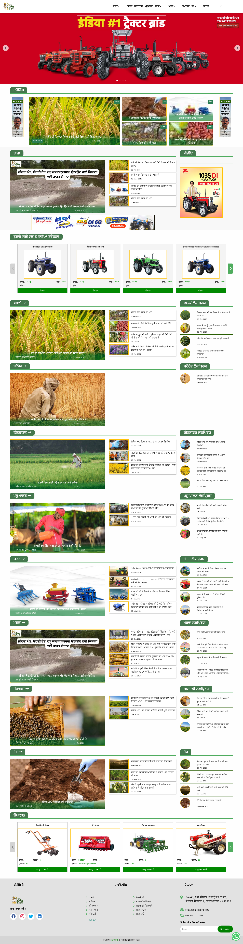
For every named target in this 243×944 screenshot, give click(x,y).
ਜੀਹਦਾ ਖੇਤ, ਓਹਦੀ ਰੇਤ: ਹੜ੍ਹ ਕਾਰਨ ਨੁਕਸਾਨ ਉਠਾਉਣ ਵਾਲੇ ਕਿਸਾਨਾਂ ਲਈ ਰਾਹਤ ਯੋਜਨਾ (57, 206)
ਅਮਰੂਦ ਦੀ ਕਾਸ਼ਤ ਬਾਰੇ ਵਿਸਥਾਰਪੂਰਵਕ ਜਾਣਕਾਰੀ (210, 352)
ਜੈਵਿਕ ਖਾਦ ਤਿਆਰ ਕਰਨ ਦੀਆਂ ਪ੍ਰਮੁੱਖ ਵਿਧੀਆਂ (150, 442)
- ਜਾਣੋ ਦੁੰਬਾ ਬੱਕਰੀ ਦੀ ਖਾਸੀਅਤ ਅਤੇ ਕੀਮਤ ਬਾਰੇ (151, 518)
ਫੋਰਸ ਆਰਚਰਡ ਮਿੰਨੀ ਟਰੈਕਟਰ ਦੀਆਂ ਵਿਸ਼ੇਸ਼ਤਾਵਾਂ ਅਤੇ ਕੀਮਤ (210, 609)
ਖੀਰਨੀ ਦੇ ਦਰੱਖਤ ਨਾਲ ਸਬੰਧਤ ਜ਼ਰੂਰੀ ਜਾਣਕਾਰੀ (213, 338)
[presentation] (6, 48)
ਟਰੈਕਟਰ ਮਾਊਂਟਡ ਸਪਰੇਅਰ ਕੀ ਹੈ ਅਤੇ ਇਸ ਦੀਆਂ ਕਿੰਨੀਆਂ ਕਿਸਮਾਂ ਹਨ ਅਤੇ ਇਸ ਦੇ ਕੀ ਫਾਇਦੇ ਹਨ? (151, 606)
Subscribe (225, 929)
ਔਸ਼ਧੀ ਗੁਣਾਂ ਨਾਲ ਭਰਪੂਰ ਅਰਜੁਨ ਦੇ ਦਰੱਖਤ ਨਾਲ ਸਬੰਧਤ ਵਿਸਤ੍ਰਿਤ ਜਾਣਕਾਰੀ (151, 787)
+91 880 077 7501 (191, 915)
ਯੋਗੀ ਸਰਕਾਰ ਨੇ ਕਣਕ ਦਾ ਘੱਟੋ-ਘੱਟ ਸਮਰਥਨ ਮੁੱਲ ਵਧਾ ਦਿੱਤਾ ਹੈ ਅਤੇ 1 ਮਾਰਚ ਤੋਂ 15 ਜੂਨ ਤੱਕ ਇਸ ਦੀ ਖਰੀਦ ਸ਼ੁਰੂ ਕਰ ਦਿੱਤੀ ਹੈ (153, 647)
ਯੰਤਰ (167, 6)
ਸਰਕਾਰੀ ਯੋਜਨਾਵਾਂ (144, 905)
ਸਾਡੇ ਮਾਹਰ (141, 909)
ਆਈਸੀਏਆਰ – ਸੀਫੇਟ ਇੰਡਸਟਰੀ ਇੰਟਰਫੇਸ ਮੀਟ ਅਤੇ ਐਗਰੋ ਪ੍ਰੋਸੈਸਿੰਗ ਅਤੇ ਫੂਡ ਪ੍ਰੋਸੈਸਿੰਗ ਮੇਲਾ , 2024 (153, 634)
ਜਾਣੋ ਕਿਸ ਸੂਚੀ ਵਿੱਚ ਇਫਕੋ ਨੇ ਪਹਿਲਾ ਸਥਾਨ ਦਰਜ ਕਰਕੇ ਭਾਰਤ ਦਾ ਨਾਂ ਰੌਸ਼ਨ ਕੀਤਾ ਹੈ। (151, 671)
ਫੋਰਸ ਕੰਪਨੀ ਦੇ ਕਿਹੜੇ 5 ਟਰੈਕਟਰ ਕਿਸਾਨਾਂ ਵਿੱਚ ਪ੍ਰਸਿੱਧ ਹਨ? (150, 594)
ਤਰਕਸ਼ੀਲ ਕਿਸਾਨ (144, 901)
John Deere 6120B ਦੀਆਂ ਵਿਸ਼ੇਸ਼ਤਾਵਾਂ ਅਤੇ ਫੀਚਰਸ (152, 569)
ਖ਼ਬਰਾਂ (178, 6)
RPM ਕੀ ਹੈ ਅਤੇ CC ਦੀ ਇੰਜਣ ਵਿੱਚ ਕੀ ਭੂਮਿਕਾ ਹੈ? (211, 596)
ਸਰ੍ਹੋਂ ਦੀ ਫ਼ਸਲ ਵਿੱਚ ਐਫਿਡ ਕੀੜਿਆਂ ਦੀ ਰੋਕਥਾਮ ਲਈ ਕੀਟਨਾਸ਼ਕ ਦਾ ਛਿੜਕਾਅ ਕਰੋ (153, 467)
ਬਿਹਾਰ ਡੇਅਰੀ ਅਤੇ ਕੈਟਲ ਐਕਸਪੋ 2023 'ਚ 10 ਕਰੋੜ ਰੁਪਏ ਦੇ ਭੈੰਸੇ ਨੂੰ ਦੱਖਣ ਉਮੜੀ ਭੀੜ (152, 507)
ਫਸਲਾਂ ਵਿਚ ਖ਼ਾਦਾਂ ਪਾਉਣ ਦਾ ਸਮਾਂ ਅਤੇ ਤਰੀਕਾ (58, 483)
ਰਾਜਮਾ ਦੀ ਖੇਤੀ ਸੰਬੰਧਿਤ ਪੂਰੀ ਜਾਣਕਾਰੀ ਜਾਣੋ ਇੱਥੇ (151, 323)
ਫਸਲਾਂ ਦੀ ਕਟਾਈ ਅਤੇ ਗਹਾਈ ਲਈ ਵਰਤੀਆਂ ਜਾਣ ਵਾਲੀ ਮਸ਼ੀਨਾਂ (151, 187)
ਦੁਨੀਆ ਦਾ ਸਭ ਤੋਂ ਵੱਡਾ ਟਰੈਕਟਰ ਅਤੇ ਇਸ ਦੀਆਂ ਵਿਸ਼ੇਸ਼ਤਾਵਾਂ (211, 570)
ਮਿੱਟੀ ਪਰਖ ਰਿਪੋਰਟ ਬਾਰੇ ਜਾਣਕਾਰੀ (144, 118)
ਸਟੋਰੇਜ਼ (129, 6)
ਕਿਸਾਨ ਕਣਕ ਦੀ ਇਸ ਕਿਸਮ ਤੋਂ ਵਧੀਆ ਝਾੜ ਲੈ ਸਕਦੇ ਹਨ (213, 314)
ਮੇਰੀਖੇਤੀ (92, 920)
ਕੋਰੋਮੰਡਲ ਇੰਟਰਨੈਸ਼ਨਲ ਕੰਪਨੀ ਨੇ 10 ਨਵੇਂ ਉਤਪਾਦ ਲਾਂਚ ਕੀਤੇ (153, 455)
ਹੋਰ (200, 6)
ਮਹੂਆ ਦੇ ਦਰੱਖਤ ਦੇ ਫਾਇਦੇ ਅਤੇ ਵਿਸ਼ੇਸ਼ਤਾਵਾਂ (212, 658)
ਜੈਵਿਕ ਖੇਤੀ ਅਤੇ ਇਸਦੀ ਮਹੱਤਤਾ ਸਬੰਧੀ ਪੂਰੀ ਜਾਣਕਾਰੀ (153, 711)
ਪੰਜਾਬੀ (211, 6)
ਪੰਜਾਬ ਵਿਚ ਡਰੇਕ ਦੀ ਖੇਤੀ (144, 142)
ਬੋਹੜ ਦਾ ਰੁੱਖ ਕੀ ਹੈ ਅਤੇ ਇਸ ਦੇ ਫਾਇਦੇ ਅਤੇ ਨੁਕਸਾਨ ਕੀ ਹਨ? (152, 775)
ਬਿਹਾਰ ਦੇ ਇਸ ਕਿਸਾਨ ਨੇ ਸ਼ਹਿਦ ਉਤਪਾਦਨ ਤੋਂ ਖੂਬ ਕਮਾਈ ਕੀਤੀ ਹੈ (58, 740)
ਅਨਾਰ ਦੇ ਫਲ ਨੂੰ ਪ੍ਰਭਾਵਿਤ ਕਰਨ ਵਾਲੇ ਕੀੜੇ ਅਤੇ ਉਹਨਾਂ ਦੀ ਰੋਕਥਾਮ (212, 327)
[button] (117, 80)
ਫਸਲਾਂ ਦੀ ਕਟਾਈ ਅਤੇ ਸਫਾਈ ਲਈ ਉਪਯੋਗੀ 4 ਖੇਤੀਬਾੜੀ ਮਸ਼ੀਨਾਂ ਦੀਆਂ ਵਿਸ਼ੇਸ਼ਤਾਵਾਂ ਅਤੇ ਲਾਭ (213, 583)
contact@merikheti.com (194, 909)
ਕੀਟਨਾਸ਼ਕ (141, 6)
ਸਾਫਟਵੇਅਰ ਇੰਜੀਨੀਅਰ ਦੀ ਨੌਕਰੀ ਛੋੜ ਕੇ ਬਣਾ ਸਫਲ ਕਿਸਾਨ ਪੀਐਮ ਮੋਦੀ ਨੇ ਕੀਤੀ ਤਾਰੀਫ (152, 700)
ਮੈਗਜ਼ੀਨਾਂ (140, 897)
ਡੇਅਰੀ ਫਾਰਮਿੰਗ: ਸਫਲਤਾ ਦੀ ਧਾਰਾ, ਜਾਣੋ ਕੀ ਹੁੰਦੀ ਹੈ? (57, 546)
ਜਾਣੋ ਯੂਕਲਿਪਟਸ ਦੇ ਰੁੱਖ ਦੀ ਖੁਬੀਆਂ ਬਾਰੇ (211, 633)
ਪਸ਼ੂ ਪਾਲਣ (155, 6)
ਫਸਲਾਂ (118, 6)
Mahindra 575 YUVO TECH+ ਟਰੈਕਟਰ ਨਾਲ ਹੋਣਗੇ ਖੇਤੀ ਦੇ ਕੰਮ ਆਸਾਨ (152, 582)
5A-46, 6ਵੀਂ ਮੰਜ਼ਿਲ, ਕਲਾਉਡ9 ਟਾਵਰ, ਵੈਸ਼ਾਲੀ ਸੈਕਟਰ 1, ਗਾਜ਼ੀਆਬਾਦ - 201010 (208, 899)
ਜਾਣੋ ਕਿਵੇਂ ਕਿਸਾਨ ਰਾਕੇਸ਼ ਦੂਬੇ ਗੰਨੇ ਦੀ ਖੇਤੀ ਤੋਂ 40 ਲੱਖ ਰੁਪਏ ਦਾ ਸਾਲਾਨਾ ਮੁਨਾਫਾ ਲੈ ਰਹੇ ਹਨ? (152, 659)
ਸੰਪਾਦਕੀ (189, 6)
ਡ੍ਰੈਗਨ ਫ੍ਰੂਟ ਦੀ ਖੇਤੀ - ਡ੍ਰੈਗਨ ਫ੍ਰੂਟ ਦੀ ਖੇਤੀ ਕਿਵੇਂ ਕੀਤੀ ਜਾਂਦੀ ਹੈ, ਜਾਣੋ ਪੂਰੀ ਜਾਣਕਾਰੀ (151, 336)
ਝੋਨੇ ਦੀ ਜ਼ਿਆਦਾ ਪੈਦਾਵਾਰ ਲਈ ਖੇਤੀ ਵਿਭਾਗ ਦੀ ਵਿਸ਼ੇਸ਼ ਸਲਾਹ (74, 136)
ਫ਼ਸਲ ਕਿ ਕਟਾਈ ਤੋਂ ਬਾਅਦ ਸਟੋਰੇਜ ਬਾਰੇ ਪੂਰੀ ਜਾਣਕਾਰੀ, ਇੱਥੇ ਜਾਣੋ (58, 419)
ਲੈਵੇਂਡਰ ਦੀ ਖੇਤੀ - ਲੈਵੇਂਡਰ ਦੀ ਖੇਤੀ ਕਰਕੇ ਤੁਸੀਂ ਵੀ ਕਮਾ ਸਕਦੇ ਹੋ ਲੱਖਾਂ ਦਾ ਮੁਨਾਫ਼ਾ (153, 348)
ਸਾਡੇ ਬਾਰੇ (140, 913)
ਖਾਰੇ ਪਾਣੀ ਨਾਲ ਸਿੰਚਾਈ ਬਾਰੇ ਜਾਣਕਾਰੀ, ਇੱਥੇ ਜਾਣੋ (151, 762)
